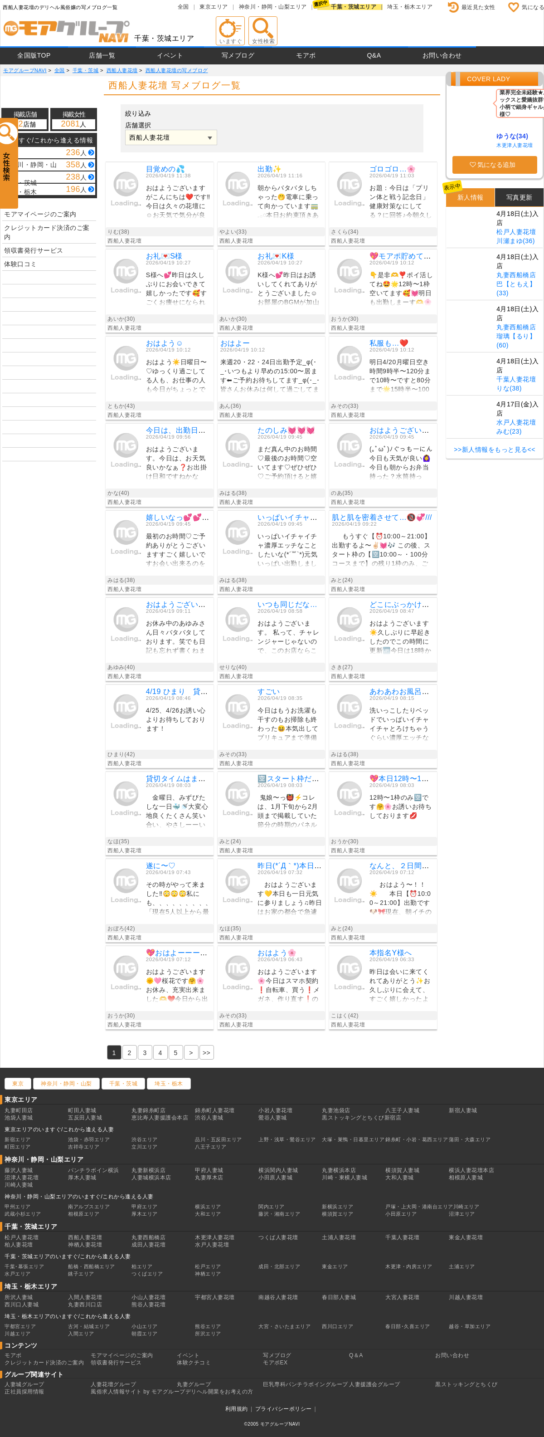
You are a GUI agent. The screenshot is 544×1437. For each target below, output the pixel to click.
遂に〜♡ (161, 866)
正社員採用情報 (24, 1391)
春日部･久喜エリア (407, 1326)
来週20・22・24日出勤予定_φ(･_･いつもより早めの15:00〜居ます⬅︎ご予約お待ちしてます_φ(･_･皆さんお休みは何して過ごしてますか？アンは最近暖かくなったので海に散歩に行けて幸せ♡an (270, 377)
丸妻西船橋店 (516, 275)
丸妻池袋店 (336, 1110)
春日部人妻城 (339, 1297)
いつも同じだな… (287, 604)
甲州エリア (18, 1206)
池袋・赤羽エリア (89, 1139)
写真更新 (519, 197)
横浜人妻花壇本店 (471, 1170)
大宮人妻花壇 (402, 1297)
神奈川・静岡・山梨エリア (273, 7)
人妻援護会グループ (374, 1384)
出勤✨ (269, 169)
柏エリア (141, 1266)
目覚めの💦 (165, 169)
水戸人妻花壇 (516, 422)
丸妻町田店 (19, 1110)
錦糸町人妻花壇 (215, 1110)
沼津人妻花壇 (22, 1177)
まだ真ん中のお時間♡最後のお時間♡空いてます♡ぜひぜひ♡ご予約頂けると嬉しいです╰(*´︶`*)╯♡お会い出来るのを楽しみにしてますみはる (288, 464)
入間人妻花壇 (85, 1297)
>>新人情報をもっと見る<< (494, 449)
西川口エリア (337, 1326)
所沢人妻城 (19, 1297)
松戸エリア (208, 1266)
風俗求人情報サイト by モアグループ (138, 1391)
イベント (170, 55)
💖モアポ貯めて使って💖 (412, 256)
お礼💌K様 (275, 256)
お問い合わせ (442, 55)
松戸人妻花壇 (516, 231)
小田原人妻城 (275, 1177)
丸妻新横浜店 (148, 1170)
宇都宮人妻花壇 (215, 1297)
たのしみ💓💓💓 (286, 430)
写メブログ (238, 55)
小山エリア (144, 1326)
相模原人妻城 (466, 1177)
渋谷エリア (144, 1139)
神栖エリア (208, 1273)
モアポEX (275, 1362)
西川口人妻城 (22, 1304)
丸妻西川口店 (85, 1304)
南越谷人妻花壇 (278, 1297)
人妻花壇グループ (113, 1384)
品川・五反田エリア (218, 1139)
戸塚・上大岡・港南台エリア (419, 1206)
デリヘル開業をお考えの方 (219, 1391)
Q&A (374, 55)
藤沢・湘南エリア (279, 1214)
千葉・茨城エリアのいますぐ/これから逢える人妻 (68, 1256)
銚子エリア (81, 1273)
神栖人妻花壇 (85, 1244)
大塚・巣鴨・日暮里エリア (353, 1139)
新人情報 (470, 197)
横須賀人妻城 (402, 1170)
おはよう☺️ (165, 343)
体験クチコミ (194, 1362)
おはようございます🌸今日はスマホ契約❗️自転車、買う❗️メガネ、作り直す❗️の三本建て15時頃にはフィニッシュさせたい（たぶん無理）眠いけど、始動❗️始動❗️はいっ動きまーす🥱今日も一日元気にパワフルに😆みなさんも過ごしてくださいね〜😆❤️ (288, 987)
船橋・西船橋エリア (91, 1266)
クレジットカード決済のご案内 (47, 232)
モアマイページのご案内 (40, 214)
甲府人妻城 (209, 1170)
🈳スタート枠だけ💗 (293, 778)
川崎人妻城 (19, 1185)
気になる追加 (496, 164)
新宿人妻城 (463, 1110)
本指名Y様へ (390, 953)
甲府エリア (144, 1206)
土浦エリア (462, 1266)
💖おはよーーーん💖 (181, 953)
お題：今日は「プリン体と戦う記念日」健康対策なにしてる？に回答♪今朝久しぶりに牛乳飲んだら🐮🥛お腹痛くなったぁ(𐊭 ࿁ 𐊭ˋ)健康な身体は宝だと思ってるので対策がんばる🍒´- (401, 203)
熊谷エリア (208, 1326)
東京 (18, 1083)
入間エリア (81, 1333)
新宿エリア (18, 1139)
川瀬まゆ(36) (515, 240)
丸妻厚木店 (209, 1177)
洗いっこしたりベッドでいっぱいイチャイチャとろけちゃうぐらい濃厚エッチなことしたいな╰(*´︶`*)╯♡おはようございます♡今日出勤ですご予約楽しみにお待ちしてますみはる (401, 725)
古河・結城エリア (89, 1326)
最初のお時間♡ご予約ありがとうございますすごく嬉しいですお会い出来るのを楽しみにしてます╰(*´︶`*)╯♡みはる (178, 551)
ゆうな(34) (512, 136)
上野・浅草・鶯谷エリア (287, 1139)
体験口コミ (20, 264)
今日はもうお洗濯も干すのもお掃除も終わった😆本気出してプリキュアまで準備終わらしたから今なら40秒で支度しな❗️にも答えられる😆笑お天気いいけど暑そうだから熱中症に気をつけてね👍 (288, 725)
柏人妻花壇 (19, 1244)
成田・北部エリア (279, 1266)
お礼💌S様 (164, 256)
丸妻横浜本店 (339, 1170)
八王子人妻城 (402, 1110)
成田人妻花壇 (148, 1244)
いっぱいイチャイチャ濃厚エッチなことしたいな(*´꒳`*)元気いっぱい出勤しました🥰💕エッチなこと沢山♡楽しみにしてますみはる (288, 551)
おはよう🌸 (277, 953)
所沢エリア (208, 1333)
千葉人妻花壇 (516, 379)
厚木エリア (144, 1214)
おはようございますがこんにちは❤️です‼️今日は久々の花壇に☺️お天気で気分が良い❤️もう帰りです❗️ (178, 203)
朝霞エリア (144, 1333)
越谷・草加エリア (470, 1326)
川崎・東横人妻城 (344, 1177)
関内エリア (271, 1206)
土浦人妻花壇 (339, 1237)
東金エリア (335, 1266)
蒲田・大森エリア (470, 1139)
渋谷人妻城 (209, 1117)
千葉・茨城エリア (353, 7)
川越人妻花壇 (466, 1297)
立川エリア (144, 1146)
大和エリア (208, 1214)
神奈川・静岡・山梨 (66, 1083)
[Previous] (206, 1052)
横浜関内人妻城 (278, 1170)
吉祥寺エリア (83, 1146)
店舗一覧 (102, 55)
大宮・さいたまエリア (284, 1326)
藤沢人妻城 (19, 1170)
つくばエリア (147, 1273)
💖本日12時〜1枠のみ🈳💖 (415, 778)
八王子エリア (210, 1146)
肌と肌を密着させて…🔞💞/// (382, 517)
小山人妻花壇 (148, 1297)
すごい (268, 691)
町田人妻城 (82, 1110)
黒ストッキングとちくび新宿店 (361, 1117)
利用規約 (236, 1409)
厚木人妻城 (82, 1177)
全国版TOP (34, 55)
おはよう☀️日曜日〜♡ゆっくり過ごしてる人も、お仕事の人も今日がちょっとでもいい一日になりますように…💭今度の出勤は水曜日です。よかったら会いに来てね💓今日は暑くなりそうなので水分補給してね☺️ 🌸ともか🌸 (178, 377)
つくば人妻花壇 (278, 1237)
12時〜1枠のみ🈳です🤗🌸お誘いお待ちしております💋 (400, 806)
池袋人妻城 (19, 1117)
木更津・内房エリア (408, 1266)
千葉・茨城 (123, 1083)
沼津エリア (462, 1214)
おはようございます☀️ (407, 430)
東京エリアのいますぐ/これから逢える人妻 (59, 1129)
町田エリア (18, 1146)
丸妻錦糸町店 (148, 1110)
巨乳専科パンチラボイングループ (305, 1384)
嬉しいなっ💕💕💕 (178, 517)
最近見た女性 (478, 7)
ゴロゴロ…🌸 (392, 169)
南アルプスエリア (89, 1206)
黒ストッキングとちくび (466, 1384)
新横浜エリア (337, 1206)
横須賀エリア (337, 1214)
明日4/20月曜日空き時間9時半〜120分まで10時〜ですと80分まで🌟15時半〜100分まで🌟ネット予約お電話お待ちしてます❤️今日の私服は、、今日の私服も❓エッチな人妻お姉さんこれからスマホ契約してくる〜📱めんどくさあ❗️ (400, 377)
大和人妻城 (399, 1177)
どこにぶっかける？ (403, 604)
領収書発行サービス (33, 250)
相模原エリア (83, 1214)
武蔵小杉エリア (23, 1214)
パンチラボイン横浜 (93, 1170)
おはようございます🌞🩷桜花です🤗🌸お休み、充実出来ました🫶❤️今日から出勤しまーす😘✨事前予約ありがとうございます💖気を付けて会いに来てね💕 (177, 987)
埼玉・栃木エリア (409, 7)
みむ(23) (509, 431)
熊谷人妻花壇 (148, 1304)
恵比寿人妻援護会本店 (159, 1117)
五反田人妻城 (85, 1117)
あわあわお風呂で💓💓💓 (413, 691)
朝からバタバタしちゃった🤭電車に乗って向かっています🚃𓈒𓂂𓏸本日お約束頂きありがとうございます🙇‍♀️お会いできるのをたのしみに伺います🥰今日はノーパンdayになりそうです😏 (288, 203)
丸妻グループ (194, 1384)
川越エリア (18, 1333)
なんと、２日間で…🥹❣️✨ (417, 866)
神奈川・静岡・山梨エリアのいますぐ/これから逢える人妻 (79, 1196)
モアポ (306, 55)
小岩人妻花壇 (275, 1110)
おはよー (235, 343)
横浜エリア (208, 1206)
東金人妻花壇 (466, 1237)
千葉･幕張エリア (24, 1266)
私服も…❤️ (389, 343)
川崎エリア (466, 1206)
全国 (183, 7)
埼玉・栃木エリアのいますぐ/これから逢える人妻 (68, 1316)
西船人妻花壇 (85, 1237)
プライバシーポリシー (283, 1409)
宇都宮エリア (20, 1326)
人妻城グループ (24, 1384)
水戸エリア (18, 1273)
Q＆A (356, 1355)
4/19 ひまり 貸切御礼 (184, 691)
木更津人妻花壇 (514, 145)
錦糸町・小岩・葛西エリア (416, 1139)
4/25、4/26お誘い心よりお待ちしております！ (176, 719)
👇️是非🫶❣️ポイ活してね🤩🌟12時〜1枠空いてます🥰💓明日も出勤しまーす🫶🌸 (401, 288)
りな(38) (509, 388)
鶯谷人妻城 (272, 1117)
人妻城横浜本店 (151, 1177)
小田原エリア (401, 1214)
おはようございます (180, 604)
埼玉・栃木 (169, 1083)
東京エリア (213, 7)
